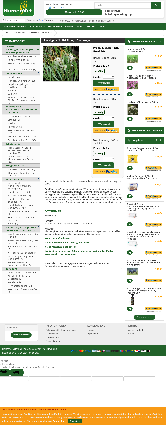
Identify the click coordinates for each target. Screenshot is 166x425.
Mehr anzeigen (144, 317)
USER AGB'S (52, 337)
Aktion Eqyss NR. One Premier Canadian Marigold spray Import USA (144, 290)
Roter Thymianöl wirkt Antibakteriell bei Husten (141, 76)
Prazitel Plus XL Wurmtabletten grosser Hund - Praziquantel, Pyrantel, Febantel (144, 207)
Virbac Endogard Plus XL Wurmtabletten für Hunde (142, 177)
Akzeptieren (75, 421)
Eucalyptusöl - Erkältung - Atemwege (33, 33)
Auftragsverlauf (135, 330)
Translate (46, 20)
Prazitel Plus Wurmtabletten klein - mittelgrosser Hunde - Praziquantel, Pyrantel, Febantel (143, 235)
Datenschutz (52, 334)
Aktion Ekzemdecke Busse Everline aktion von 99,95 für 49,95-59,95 (143, 262)
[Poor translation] (17, 372)
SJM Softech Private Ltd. (27, 353)
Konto (131, 334)
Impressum (92, 334)
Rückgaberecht (53, 341)
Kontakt (90, 330)
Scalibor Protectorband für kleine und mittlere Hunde (142, 149)
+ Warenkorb (103, 82)
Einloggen (112, 10)
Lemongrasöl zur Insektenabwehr (137, 50)
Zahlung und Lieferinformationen (61, 330)
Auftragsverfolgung (119, 14)
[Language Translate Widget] (13, 20)
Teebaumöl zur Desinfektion (143, 102)
